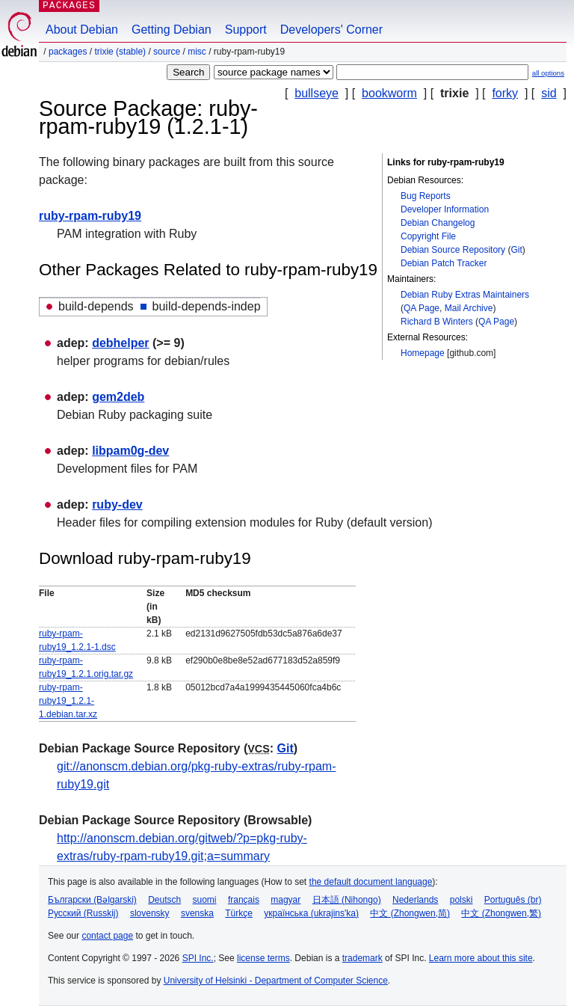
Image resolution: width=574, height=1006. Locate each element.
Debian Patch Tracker (444, 263)
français (243, 900)
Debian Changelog (438, 223)
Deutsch (164, 900)
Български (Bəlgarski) (92, 900)
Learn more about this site (481, 958)
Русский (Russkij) (83, 913)
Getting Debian (172, 29)
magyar (285, 900)
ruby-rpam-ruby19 (90, 215)
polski (461, 900)
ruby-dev (117, 504)
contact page (107, 935)
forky (505, 93)
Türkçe (239, 913)
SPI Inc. (198, 958)
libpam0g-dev (130, 450)
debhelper (120, 343)
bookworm (389, 93)
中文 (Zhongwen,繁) (501, 913)
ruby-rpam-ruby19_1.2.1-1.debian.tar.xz (68, 701)
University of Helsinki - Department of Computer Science (276, 980)
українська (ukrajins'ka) (311, 913)
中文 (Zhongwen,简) (410, 913)
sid (548, 93)
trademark (362, 958)
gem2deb (118, 396)
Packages (68, 51)
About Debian (82, 29)
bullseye (316, 93)
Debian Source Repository (453, 250)
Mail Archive (469, 308)
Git (516, 250)
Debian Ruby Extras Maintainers (465, 294)
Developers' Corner (331, 29)
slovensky (150, 913)
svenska (197, 913)
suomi (205, 900)
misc (197, 51)
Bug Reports (426, 196)
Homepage (423, 353)
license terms (263, 958)
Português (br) (513, 900)
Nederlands (415, 900)
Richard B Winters (437, 321)
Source (166, 51)
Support (246, 29)
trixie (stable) (120, 51)
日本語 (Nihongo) (346, 900)
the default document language (371, 882)
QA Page (421, 308)
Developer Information (445, 209)
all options (548, 73)
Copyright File (428, 236)
